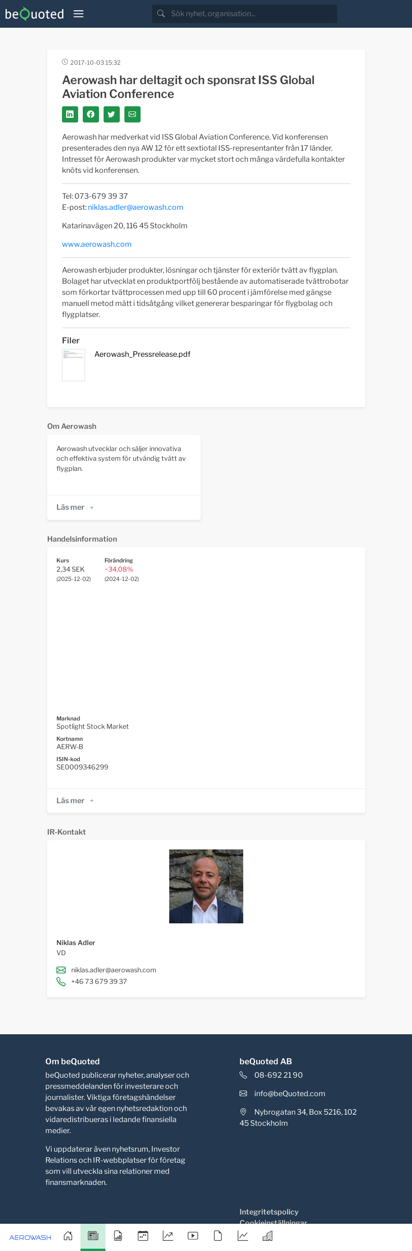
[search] (253, 14)
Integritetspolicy (269, 1212)
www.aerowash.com (97, 244)
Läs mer (75, 507)
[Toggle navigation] (78, 14)
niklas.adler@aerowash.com (136, 207)
